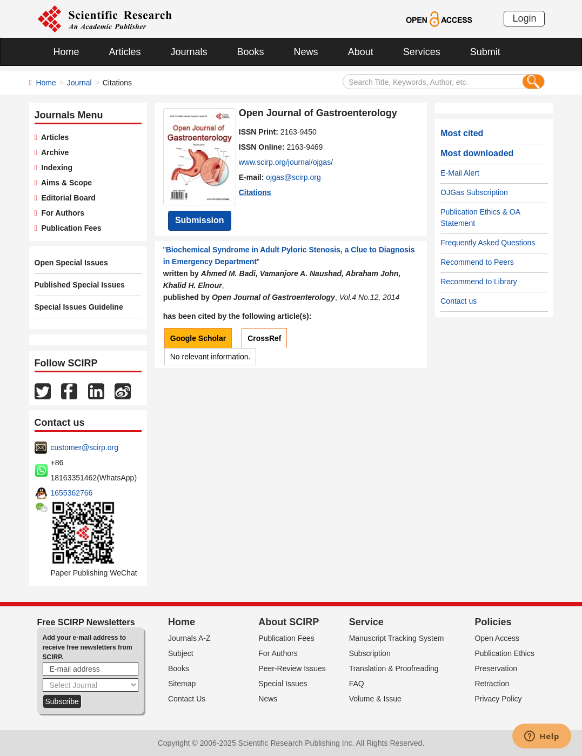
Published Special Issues (80, 284)
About (360, 51)
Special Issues (282, 683)
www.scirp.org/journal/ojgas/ (286, 162)
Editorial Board (66, 197)
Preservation (495, 668)
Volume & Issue (375, 698)
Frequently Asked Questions (487, 242)
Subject (180, 653)
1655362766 (72, 493)
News (306, 51)
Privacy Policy (497, 698)
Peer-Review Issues (292, 668)
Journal (79, 82)
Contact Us (186, 698)
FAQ (356, 683)
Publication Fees (69, 228)
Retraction (491, 683)
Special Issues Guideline (79, 307)
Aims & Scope (64, 182)
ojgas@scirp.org (293, 177)
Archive (53, 152)
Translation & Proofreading (394, 668)
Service (366, 622)
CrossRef (264, 338)
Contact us (458, 301)
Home (66, 51)
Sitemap (182, 683)
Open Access (496, 638)
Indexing (54, 167)
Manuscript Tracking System (396, 638)
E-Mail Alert (459, 173)
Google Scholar (198, 338)
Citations (255, 192)
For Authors (60, 213)
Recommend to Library (478, 281)
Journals (189, 51)
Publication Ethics (504, 653)
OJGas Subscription (474, 192)
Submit (485, 51)
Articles (125, 51)
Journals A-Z (189, 638)
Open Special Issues (71, 262)
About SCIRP (288, 622)
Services (421, 51)
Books (250, 51)
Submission (199, 220)
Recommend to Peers (476, 262)
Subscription (370, 653)
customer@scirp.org (84, 447)
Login (524, 18)
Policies (492, 622)
